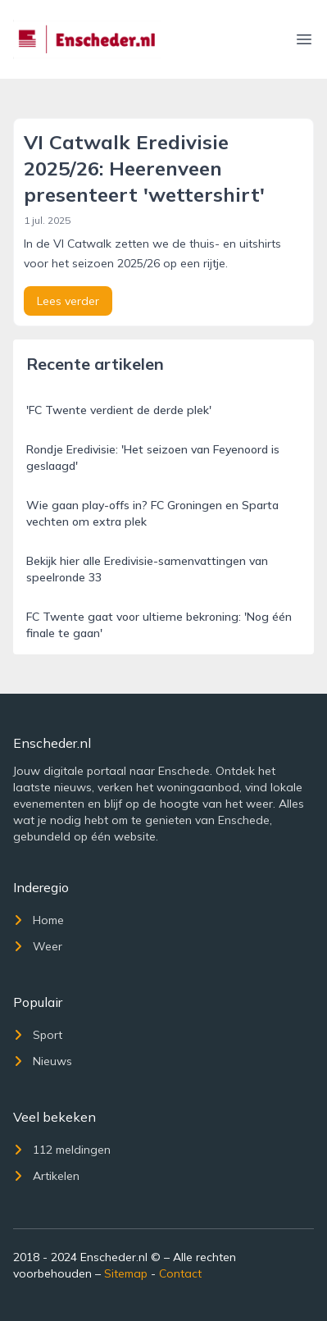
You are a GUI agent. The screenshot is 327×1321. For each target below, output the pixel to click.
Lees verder (68, 301)
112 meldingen (62, 1149)
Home (38, 920)
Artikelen (46, 1175)
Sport (37, 1034)
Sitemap (126, 1273)
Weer (37, 946)
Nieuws (42, 1061)
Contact (180, 1273)
